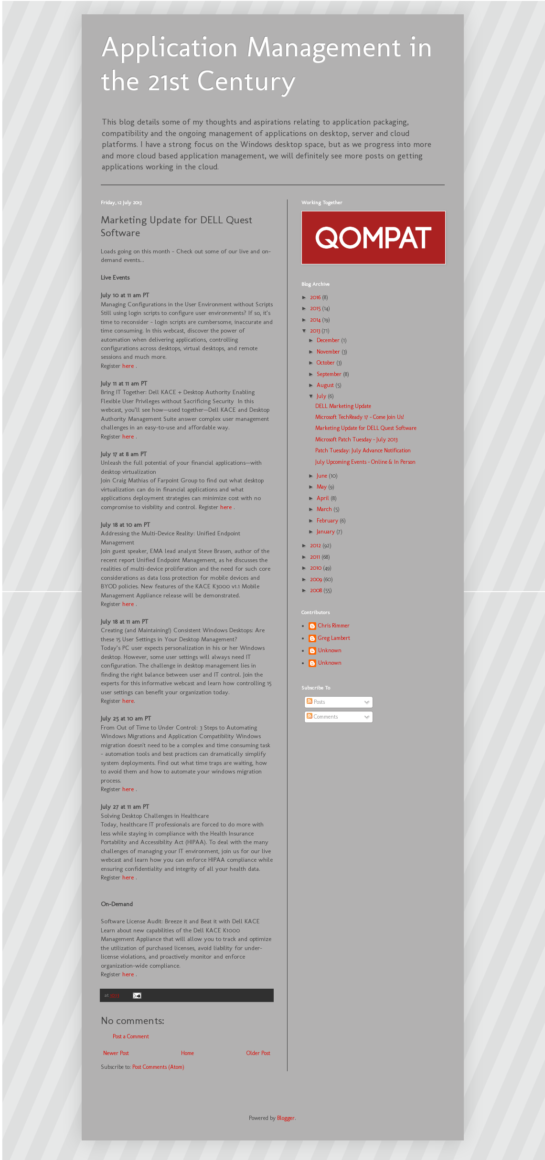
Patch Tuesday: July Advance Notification (363, 450)
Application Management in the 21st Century (267, 63)
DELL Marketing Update (343, 406)
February (328, 520)
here (128, 365)
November (329, 351)
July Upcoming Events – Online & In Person (365, 462)
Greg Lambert (334, 638)
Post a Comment (131, 1036)
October (326, 362)
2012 (316, 545)
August (326, 385)
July (322, 396)
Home (187, 1053)
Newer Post (116, 1053)
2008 (316, 590)
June (323, 475)
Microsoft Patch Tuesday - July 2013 (356, 439)
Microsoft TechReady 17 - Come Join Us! (359, 417)
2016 (316, 297)
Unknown (330, 650)
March (325, 509)
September (330, 374)
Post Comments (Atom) (158, 1067)
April (324, 498)
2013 (315, 330)
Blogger (286, 1118)
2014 (316, 319)
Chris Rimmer (334, 625)
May (322, 486)
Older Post (258, 1053)
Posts (316, 702)
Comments (322, 716)
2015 (316, 308)
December (329, 340)
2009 (316, 579)
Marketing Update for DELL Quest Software (366, 428)
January (326, 531)
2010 (316, 567)
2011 (315, 557)
